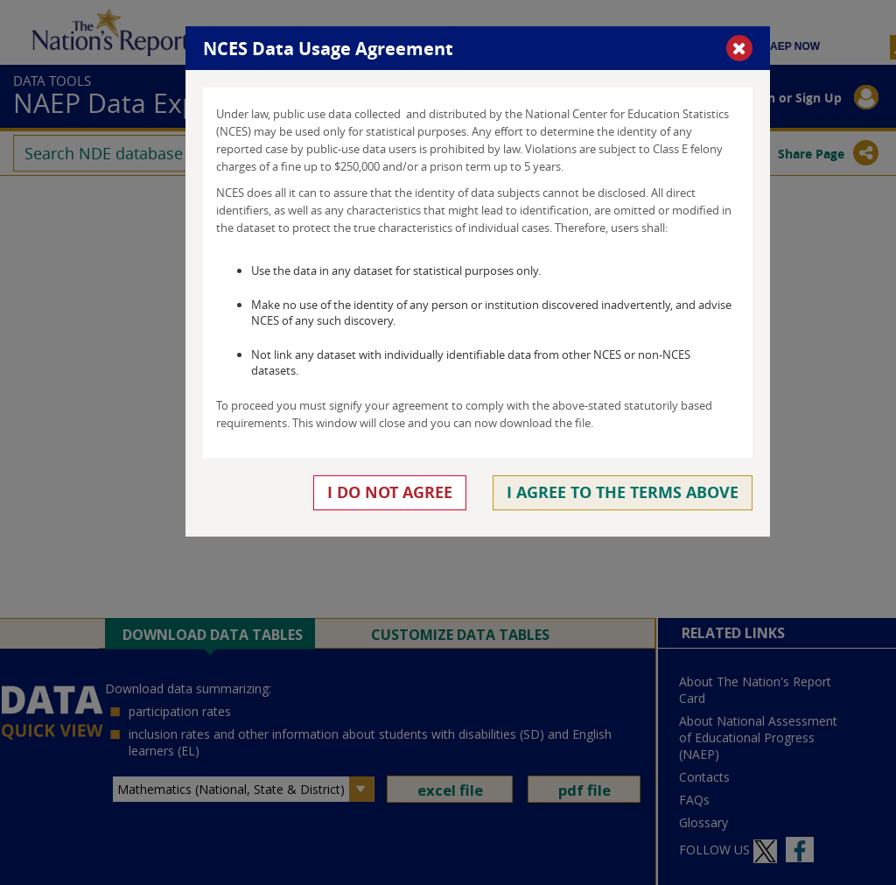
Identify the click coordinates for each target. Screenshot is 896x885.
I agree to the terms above (622, 492)
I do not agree (389, 492)
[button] (739, 48)
